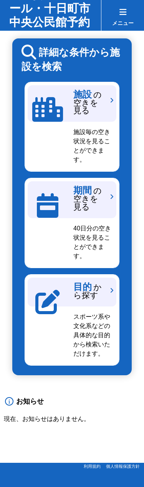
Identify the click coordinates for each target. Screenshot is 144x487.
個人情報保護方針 (123, 466)
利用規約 (92, 466)
